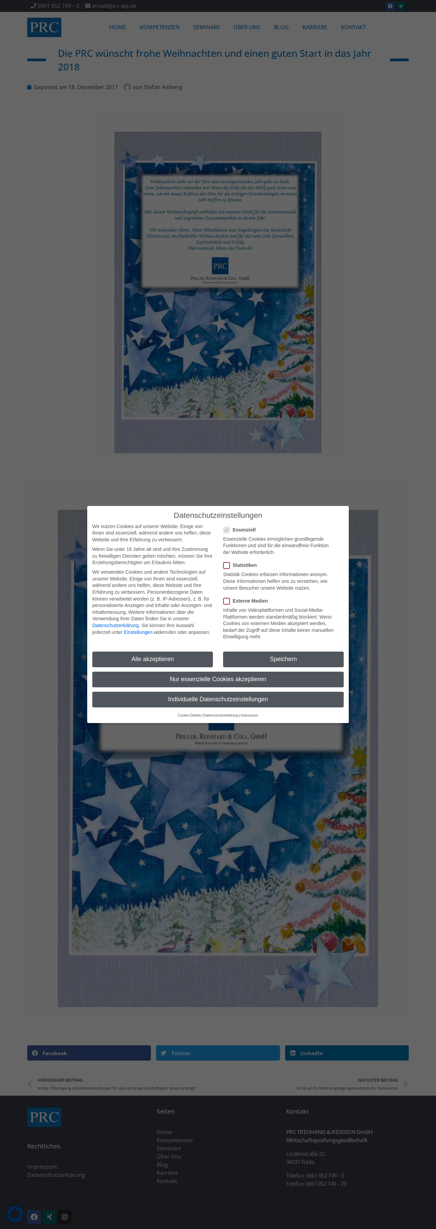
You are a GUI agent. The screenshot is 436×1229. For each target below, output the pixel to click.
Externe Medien (247, 595)
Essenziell (241, 524)
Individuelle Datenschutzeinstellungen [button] (218, 694)
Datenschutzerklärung (115, 620)
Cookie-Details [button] (189, 710)
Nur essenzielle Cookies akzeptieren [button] (218, 674)
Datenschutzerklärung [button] (220, 710)
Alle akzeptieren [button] (152, 654)
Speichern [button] (283, 654)
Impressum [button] (249, 710)
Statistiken (242, 560)
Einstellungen (138, 626)
